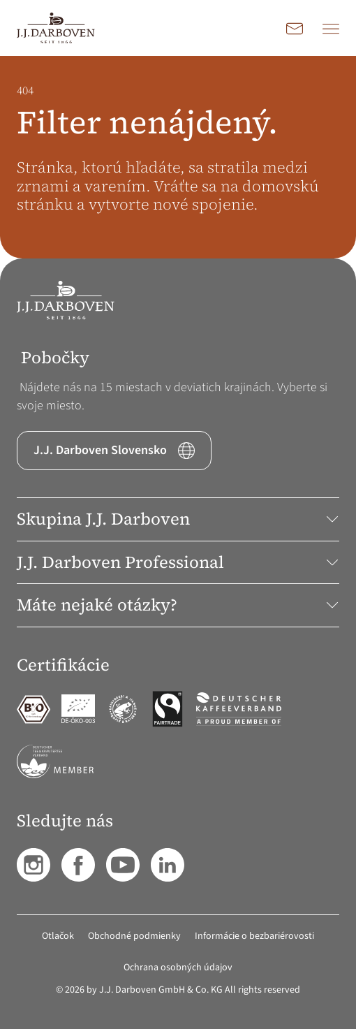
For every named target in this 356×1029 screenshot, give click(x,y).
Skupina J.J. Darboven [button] (178, 518)
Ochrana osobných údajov (178, 968)
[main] (178, 157)
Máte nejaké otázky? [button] (178, 604)
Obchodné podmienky (134, 936)
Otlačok (58, 936)
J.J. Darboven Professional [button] (178, 562)
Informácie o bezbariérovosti (254, 936)
